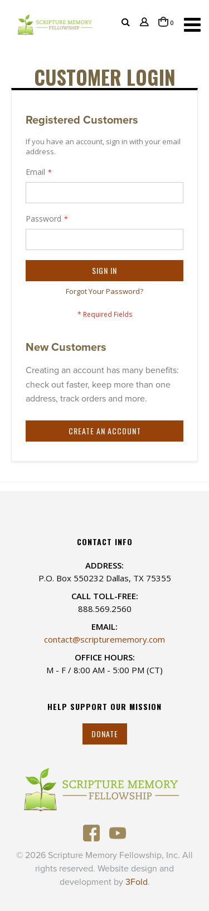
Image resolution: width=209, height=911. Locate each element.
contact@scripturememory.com (104, 639)
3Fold (136, 882)
